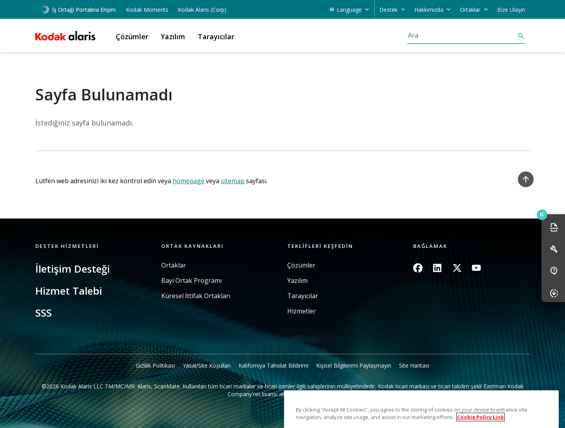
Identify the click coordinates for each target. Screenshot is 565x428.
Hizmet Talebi (68, 290)
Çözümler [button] (132, 36)
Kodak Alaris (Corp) (202, 9)
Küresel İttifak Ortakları (195, 296)
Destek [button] (388, 9)
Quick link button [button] (541, 214)
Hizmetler (301, 311)
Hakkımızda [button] (428, 9)
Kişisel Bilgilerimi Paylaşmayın (353, 365)
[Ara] (462, 35)
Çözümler (301, 265)
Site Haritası (414, 365)
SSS (43, 312)
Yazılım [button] (173, 36)
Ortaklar (173, 265)
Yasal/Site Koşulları (207, 365)
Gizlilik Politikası (155, 365)
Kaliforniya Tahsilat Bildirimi (273, 365)
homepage (188, 181)
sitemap (232, 181)
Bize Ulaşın (511, 9)
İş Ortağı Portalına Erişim (78, 9)
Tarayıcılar (302, 296)
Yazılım (297, 281)
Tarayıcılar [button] (216, 36)
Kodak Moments (147, 9)
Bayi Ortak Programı (191, 281)
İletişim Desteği (72, 268)
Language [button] (349, 9)
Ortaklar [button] (470, 9)
